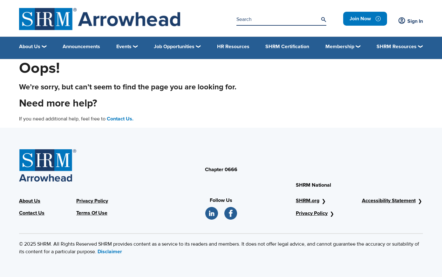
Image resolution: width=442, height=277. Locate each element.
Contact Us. (120, 118)
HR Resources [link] (233, 46)
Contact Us (31, 213)
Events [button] (124, 46)
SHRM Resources (397, 46)
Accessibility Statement (389, 200)
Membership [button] (339, 46)
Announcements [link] (81, 46)
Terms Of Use (91, 213)
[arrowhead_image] (99, 19)
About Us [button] (29, 46)
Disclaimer (110, 251)
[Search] (323, 19)
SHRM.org (307, 200)
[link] (365, 19)
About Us (29, 201)
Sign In (410, 21)
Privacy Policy (92, 201)
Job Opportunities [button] (174, 46)
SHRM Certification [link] (287, 46)
